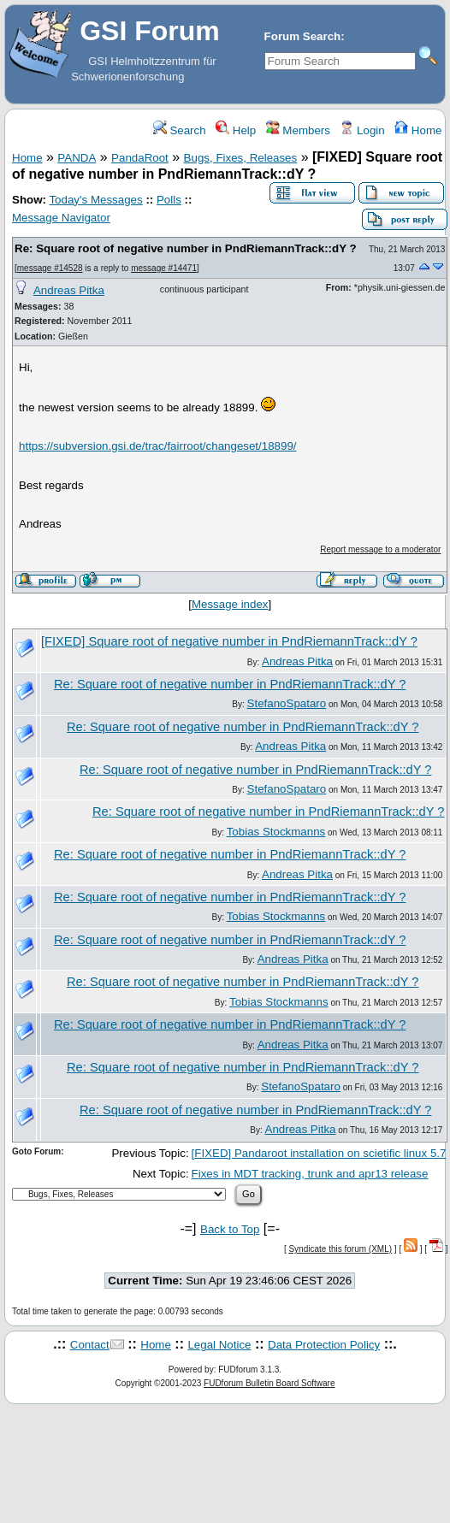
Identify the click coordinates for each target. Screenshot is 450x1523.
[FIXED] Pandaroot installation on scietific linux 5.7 (319, 1153)
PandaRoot (140, 157)
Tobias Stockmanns (276, 831)
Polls (169, 199)
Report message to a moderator (380, 549)
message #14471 (164, 268)
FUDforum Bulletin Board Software (269, 1383)
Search (179, 130)
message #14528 (50, 268)
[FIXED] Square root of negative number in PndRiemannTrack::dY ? (229, 641)
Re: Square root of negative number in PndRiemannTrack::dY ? (186, 248)
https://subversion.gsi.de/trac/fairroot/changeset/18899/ (158, 446)
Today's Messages (95, 199)
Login (362, 130)
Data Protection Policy (324, 1344)
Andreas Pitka (68, 290)
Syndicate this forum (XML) (340, 1249)
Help (236, 130)
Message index (230, 604)
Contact (90, 1344)
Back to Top (229, 1229)
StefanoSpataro (287, 703)
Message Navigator (61, 217)
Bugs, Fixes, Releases (241, 157)
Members (298, 130)
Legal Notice (219, 1344)
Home (417, 130)
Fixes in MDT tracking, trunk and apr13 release (310, 1173)
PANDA (76, 157)
